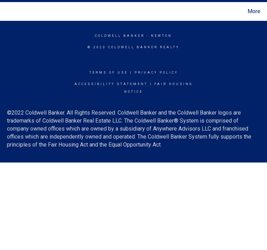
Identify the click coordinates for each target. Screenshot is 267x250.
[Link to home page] (6, 11)
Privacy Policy (156, 72)
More (254, 11)
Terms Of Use (108, 72)
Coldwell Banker (120, 36)
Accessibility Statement (111, 84)
